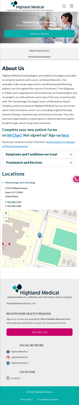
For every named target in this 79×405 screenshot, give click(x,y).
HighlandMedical (17, 351)
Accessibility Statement (48, 399)
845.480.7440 (14, 201)
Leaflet (58, 266)
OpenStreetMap (66, 266)
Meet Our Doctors (39, 33)
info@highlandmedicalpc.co (20, 303)
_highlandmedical (17, 357)
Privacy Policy (26, 399)
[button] (39, 235)
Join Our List (39, 332)
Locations (13, 378)
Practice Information (39, 56)
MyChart (14, 135)
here (65, 135)
